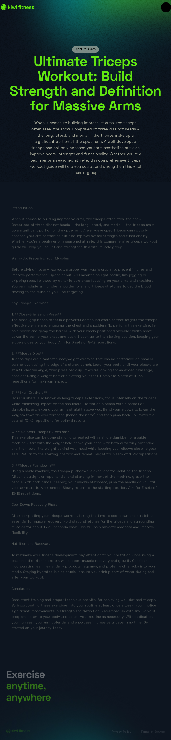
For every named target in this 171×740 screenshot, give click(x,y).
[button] (166, 7)
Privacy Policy (121, 732)
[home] (17, 7)
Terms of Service (153, 732)
